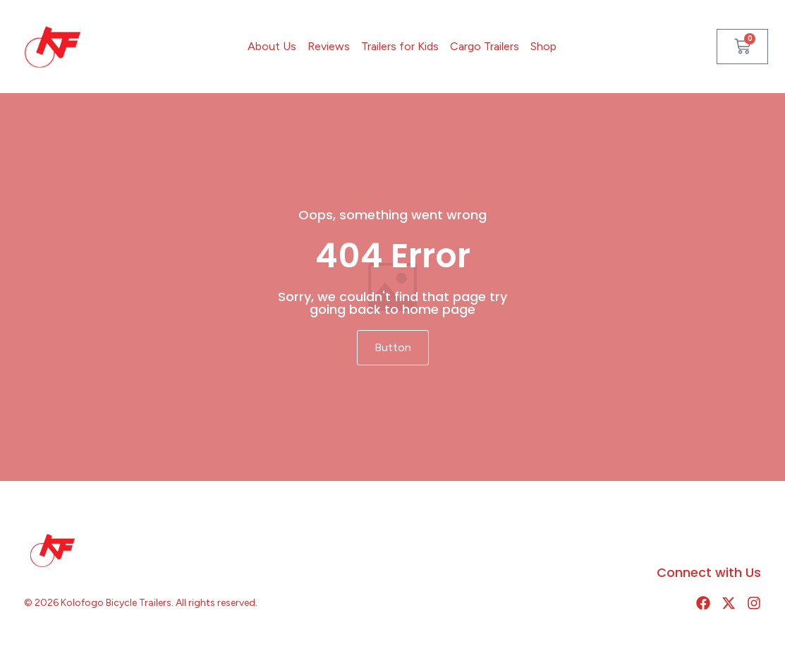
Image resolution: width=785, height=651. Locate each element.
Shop (543, 46)
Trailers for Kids (400, 46)
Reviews (329, 46)
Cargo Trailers (484, 46)
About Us (272, 46)
